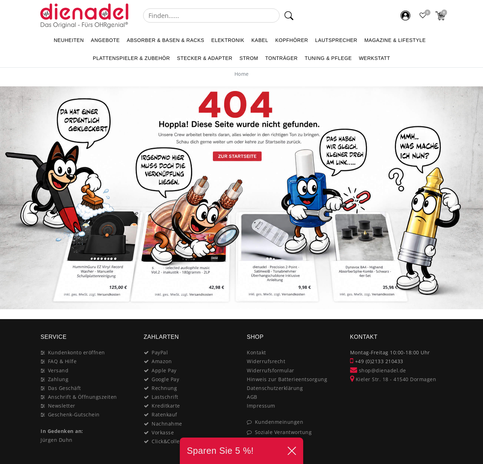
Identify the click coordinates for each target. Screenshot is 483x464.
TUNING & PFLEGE (328, 58)
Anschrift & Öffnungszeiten (82, 396)
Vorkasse (163, 432)
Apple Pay (164, 370)
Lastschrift (165, 396)
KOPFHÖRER (291, 40)
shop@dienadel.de (378, 370)
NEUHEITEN (69, 40)
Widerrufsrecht (266, 361)
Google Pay (165, 379)
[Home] (241, 74)
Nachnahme (167, 423)
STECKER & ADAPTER (204, 58)
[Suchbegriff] (211, 15)
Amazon (162, 361)
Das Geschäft (64, 388)
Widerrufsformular (270, 370)
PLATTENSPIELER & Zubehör (131, 58)
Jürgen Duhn (57, 439)
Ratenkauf (164, 414)
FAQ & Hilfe (62, 361)
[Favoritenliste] (423, 15)
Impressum (261, 405)
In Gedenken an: (62, 431)
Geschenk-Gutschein (74, 414)
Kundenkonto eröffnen (76, 352)
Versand (58, 370)
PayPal (160, 352)
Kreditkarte (166, 405)
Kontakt (256, 352)
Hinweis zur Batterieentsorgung (287, 379)
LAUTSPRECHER (336, 40)
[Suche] (289, 15)
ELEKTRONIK (227, 40)
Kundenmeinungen (279, 422)
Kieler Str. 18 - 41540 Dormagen (393, 379)
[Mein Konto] (405, 15)
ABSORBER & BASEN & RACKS (165, 40)
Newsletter (61, 405)
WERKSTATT (374, 58)
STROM (248, 58)
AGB (252, 396)
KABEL (259, 40)
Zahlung (58, 379)
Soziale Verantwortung (283, 432)
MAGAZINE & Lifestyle (395, 40)
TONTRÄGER (281, 58)
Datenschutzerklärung (275, 388)
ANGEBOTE (105, 40)
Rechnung (164, 388)
